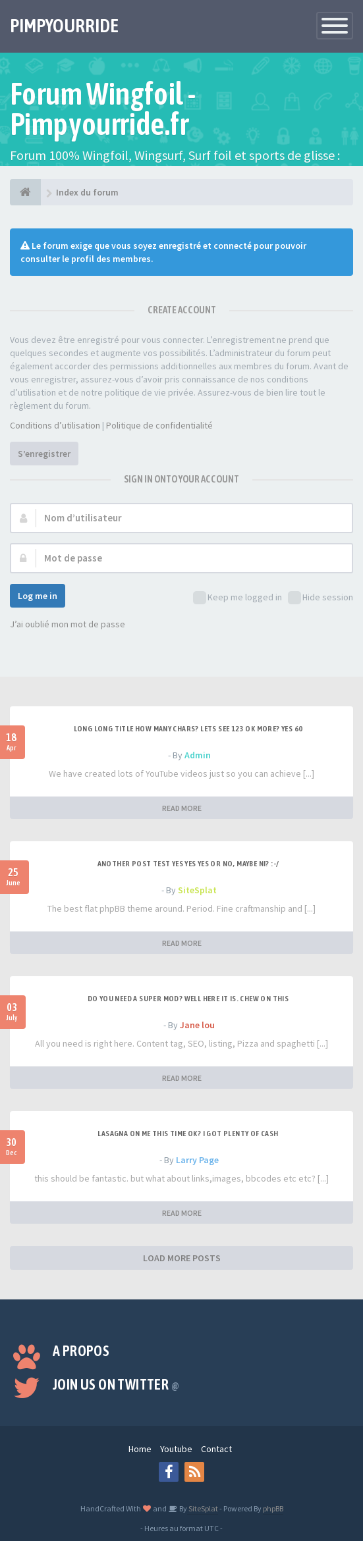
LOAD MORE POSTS (182, 1258)
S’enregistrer (44, 453)
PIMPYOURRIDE (64, 25)
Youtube (176, 1449)
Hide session (320, 598)
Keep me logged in (237, 598)
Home (140, 1449)
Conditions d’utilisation (55, 425)
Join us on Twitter (116, 1384)
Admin (197, 755)
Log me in (37, 596)
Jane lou (197, 1025)
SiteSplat (197, 890)
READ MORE (182, 808)
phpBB (273, 1508)
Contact (216, 1449)
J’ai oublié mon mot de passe (67, 624)
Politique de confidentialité (159, 425)
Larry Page (197, 1160)
